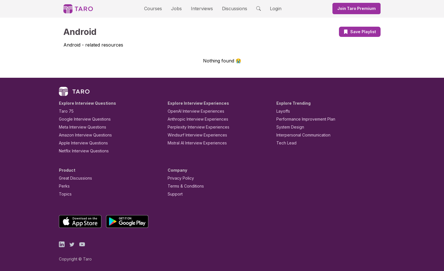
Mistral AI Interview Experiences (194, 143)
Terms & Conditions (184, 186)
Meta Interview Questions (79, 127)
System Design (288, 127)
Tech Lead (284, 143)
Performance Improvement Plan (301, 119)
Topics (64, 194)
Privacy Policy (179, 178)
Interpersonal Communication (300, 135)
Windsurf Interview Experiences (193, 135)
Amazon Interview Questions (82, 135)
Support (174, 194)
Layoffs (282, 111)
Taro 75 (65, 111)
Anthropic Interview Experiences (194, 119)
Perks (63, 186)
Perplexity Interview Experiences (194, 127)
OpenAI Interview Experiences (192, 111)
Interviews (201, 8)
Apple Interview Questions (80, 143)
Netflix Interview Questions (81, 151)
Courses (158, 8)
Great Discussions (73, 178)
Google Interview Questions (81, 119)
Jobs (178, 8)
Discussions (230, 8)
